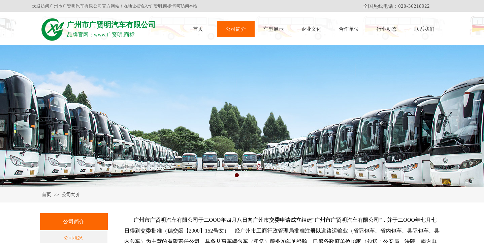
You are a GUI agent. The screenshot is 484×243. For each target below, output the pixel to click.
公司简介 (236, 29)
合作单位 (349, 29)
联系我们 (424, 29)
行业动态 (387, 29)
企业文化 (311, 29)
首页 (198, 29)
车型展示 (273, 29)
